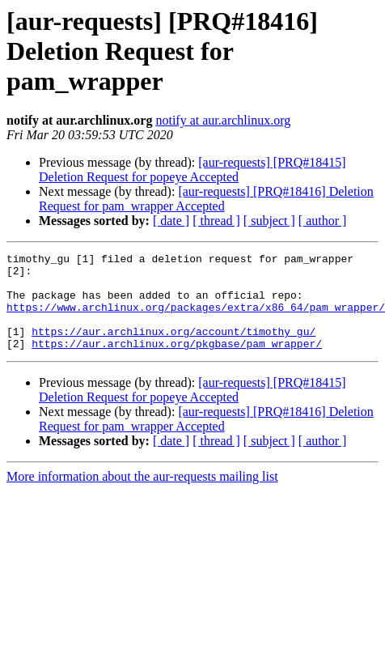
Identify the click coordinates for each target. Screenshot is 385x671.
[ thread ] (216, 220)
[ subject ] (269, 220)
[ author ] (322, 220)
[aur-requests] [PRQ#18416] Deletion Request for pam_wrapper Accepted (206, 199)
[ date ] (171, 220)
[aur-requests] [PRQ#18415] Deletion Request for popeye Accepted (192, 169)
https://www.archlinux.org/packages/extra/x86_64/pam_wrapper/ (195, 319)
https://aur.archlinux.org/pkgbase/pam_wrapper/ (177, 362)
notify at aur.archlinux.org (222, 120)
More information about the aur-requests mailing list (142, 496)
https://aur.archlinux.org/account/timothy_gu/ (173, 348)
